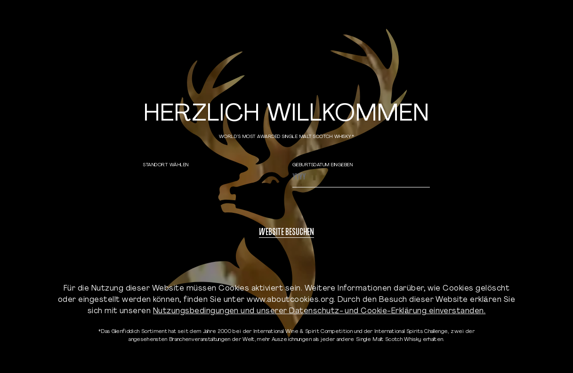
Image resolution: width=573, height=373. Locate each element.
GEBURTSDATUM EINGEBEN (322, 165)
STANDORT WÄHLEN (166, 165)
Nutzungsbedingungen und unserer (220, 311)
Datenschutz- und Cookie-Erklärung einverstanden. (386, 311)
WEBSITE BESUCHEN (286, 232)
